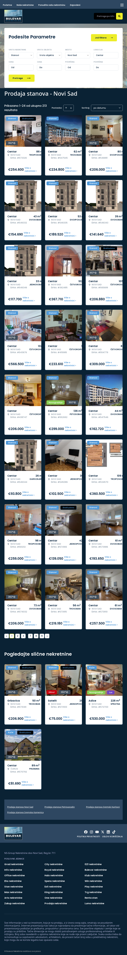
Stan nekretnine (13, 884)
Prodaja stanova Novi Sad (20, 805)
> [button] (47, 634)
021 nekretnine (93, 862)
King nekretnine (53, 890)
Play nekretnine (94, 884)
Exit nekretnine (53, 884)
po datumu (99, 106)
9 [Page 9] (42, 634)
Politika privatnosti (88, 834)
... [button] (27, 634)
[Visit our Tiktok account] (114, 830)
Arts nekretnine (13, 896)
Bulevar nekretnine (96, 868)
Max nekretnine (13, 890)
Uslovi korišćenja (112, 834)
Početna (7, 5)
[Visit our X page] (102, 830)
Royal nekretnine (54, 868)
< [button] (6, 634)
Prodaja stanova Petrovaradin (59, 805)
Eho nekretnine (13, 879)
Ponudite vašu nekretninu (51, 5)
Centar (99, 53)
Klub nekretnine (94, 873)
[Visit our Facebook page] (86, 830)
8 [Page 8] (36, 634)
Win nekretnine (93, 879)
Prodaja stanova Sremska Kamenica (25, 810)
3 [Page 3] (23, 634)
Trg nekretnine (93, 890)
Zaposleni (75, 5)
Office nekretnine (14, 873)
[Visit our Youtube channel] (97, 830)
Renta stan (91, 896)
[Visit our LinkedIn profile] (108, 830)
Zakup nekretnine (14, 901)
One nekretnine (53, 896)
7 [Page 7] (30, 634)
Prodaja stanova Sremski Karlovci (103, 805)
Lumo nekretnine (94, 901)
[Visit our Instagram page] (91, 830)
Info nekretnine (13, 868)
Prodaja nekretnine (55, 901)
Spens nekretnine (54, 879)
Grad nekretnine (13, 862)
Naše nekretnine (25, 5)
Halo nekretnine (53, 873)
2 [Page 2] (17, 634)
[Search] (119, 16)
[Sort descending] (71, 106)
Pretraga (22, 76)
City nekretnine (53, 862)
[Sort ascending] (66, 106)
